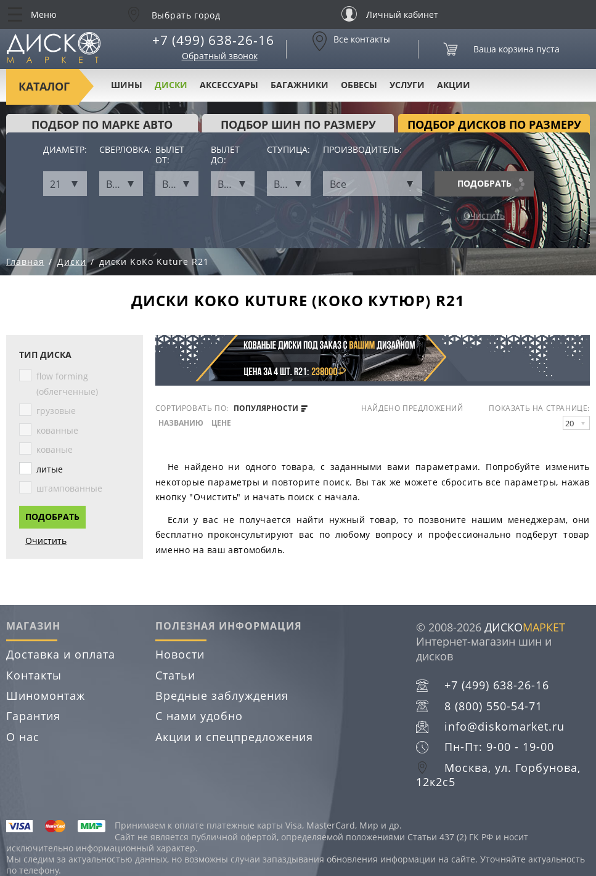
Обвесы (359, 85)
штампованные (69, 488)
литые (49, 469)
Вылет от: (169, 155)
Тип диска (45, 355)
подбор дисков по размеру (494, 124)
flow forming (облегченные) (67, 383)
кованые (54, 449)
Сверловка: (121, 150)
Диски (171, 85)
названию (180, 423)
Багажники (300, 85)
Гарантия (33, 715)
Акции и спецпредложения (234, 736)
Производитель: (362, 150)
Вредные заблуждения (221, 695)
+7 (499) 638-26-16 (213, 40)
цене (221, 423)
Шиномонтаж (45, 695)
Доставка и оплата (60, 654)
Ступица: (288, 150)
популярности (271, 408)
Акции (453, 85)
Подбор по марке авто (102, 124)
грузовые (56, 410)
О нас (22, 736)
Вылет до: (225, 155)
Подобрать (484, 183)
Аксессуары (229, 85)
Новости (180, 654)
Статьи (175, 675)
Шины (126, 85)
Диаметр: (65, 150)
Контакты (34, 675)
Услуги (407, 85)
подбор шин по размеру (298, 124)
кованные (57, 430)
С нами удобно (199, 715)
